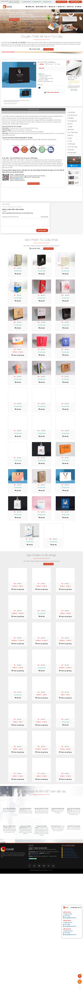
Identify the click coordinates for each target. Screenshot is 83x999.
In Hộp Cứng (70, 149)
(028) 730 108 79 (35, 854)
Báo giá (62, 6)
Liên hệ (79, 6)
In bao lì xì (69, 123)
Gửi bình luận (42, 230)
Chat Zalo (67, 916)
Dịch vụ (52, 6)
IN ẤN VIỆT (50, 870)
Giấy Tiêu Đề (70, 129)
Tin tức (71, 6)
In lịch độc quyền (71, 152)
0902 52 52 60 (47, 1)
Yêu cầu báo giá (33, 181)
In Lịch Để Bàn (71, 112)
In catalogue (70, 118)
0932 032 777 (36, 1)
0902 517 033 (26, 1)
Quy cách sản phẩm (9, 109)
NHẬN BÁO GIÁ (14, 19)
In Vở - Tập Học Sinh (72, 132)
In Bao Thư (70, 135)
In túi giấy (69, 126)
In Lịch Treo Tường (72, 146)
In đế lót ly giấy (71, 144)
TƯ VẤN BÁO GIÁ (48, 49)
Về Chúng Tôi (41, 6)
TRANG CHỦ (30, 6)
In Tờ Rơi (69, 141)
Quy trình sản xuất (26, 109)
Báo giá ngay (61, 1)
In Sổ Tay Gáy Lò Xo (72, 115)
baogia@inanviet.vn (18, 176)
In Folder (69, 138)
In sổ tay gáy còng (71, 121)
